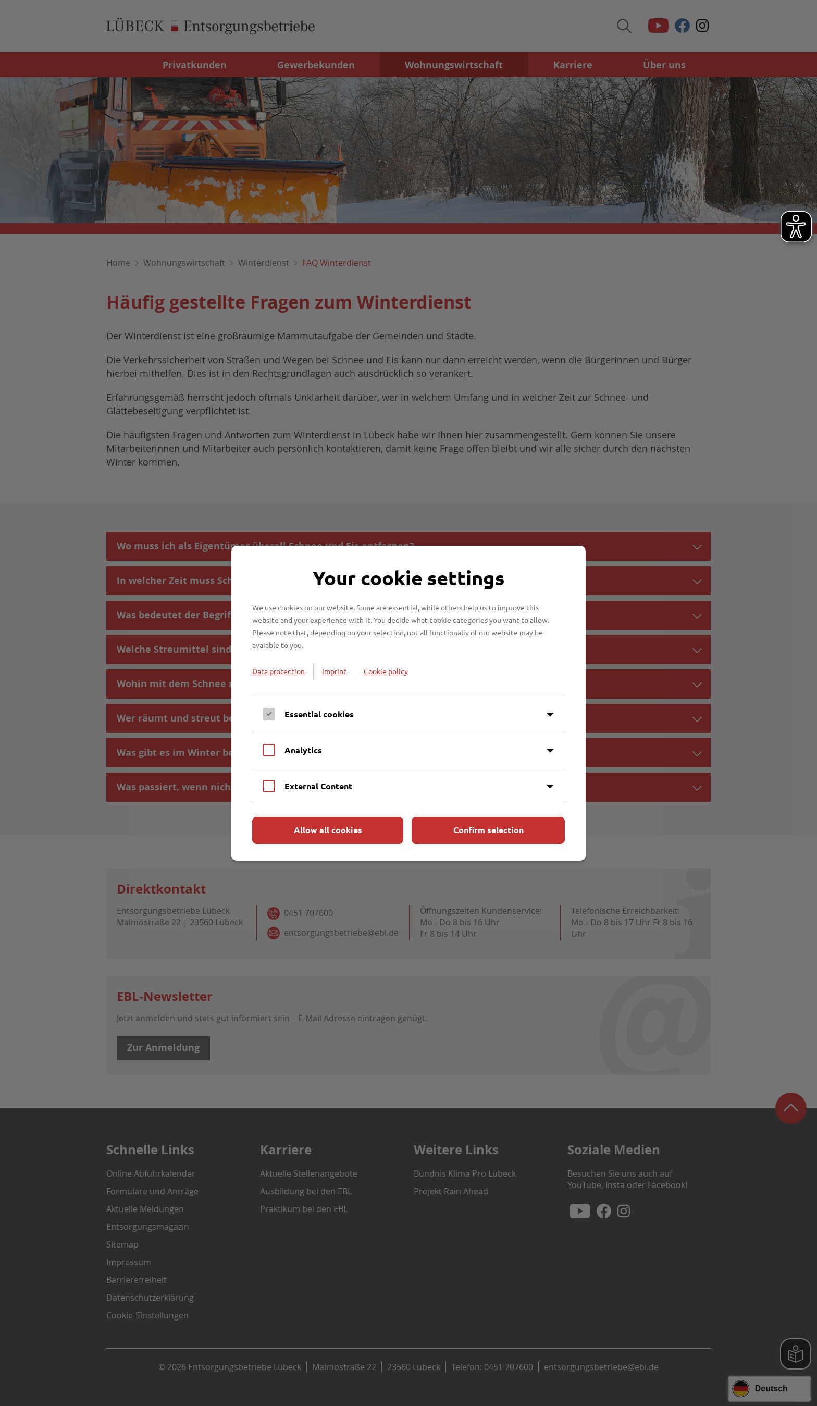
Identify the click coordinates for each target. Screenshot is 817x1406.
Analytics (303, 749)
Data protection (278, 671)
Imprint (334, 671)
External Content (318, 785)
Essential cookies (319, 713)
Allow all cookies (328, 829)
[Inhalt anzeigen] (550, 714)
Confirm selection (488, 829)
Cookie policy (386, 671)
